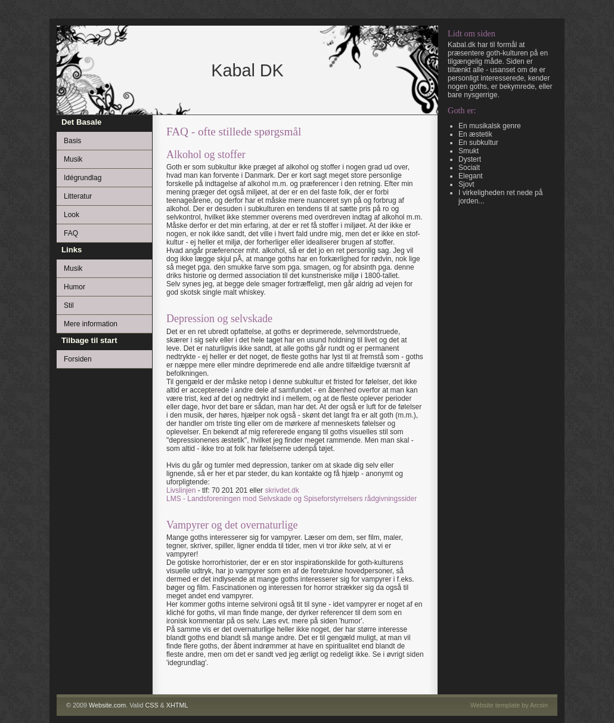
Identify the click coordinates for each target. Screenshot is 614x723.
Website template (495, 705)
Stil (69, 305)
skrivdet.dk (282, 490)
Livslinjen (181, 490)
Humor (74, 287)
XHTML (177, 705)
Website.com (107, 705)
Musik (73, 159)
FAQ (71, 233)
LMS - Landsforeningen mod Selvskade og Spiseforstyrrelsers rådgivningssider (291, 499)
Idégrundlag (82, 178)
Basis (72, 141)
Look (71, 215)
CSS (151, 705)
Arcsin (539, 705)
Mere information (90, 324)
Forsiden (78, 359)
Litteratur (78, 196)
